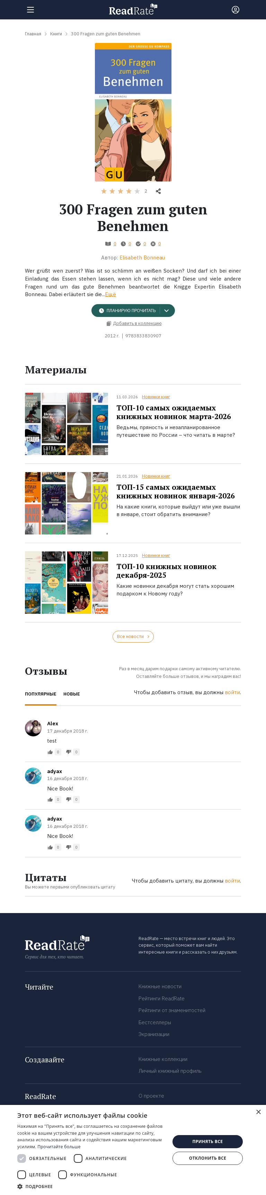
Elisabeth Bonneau (142, 257)
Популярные (40, 694)
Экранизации (154, 1034)
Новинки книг (156, 397)
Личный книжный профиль (170, 1071)
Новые (71, 694)
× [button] (258, 1112)
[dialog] (133, 1150)
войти (232, 692)
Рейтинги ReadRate (162, 998)
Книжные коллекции (163, 1059)
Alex (52, 723)
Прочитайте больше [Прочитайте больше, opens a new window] (58, 1147)
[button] (91, 1186)
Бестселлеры (155, 1022)
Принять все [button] (207, 1141)
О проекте (151, 1095)
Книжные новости (160, 986)
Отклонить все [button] (207, 1158)
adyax (54, 771)
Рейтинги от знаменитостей (172, 1010)
